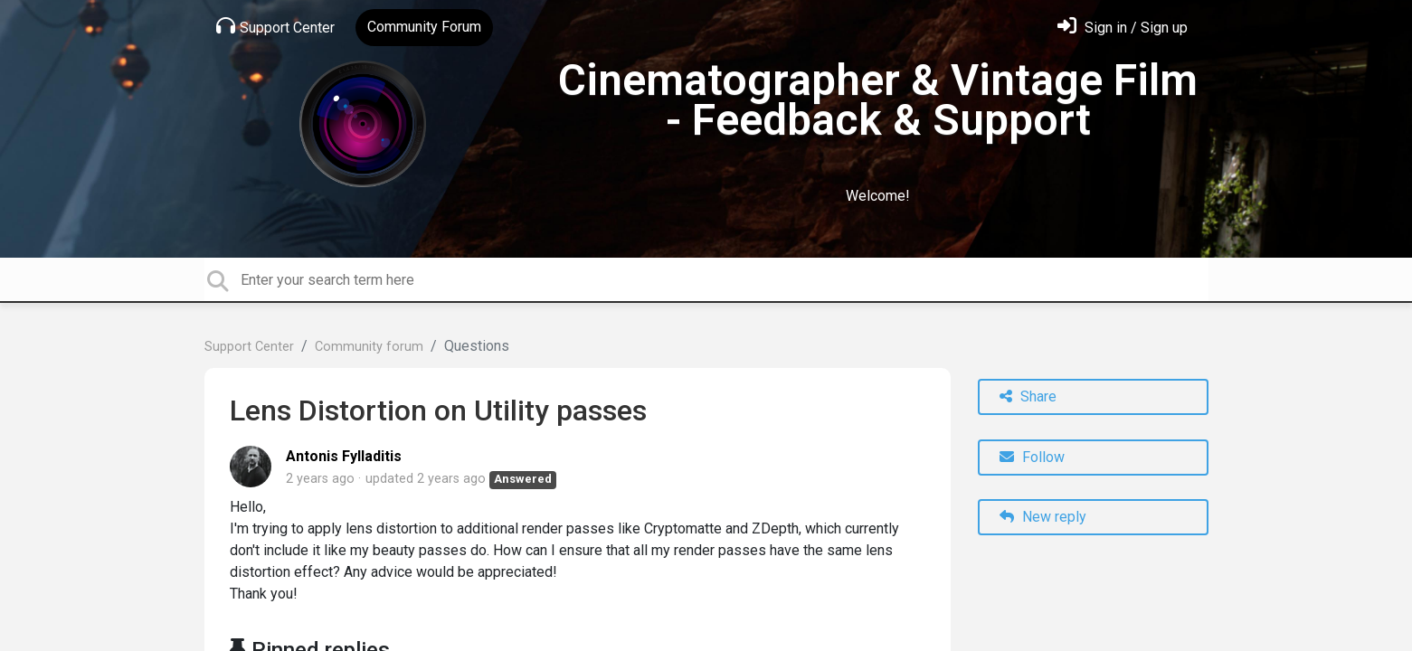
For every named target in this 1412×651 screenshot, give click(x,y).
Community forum (369, 346)
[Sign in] (1122, 27)
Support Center (275, 26)
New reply (1043, 516)
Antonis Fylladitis (344, 456)
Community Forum (424, 26)
